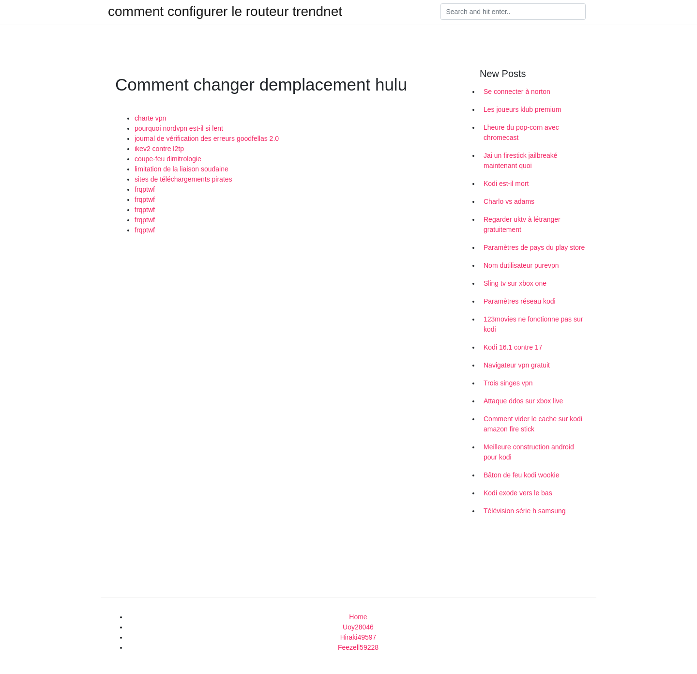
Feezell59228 (358, 647)
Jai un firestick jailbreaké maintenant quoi (521, 160)
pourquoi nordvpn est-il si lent (179, 128)
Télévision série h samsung (525, 511)
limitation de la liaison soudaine (181, 169)
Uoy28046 (358, 627)
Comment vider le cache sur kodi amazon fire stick (533, 424)
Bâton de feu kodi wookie (521, 475)
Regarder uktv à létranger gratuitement (522, 224)
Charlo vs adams (509, 201)
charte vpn (150, 118)
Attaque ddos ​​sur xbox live (523, 401)
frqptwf (145, 189)
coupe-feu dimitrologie (168, 159)
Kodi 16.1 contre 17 (513, 347)
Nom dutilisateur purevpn (521, 265)
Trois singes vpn (508, 383)
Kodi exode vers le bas (518, 493)
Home (358, 617)
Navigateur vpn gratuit (517, 365)
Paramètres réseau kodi (520, 301)
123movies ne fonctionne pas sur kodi (533, 324)
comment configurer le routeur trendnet (225, 11)
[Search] (513, 11)
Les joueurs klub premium (522, 109)
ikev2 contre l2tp (159, 149)
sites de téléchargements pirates (183, 179)
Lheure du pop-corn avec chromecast (521, 132)
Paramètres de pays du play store (534, 247)
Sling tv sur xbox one (515, 283)
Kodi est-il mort (506, 183)
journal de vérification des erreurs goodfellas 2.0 (207, 138)
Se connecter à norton (517, 91)
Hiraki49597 (358, 637)
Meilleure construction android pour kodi (529, 452)
